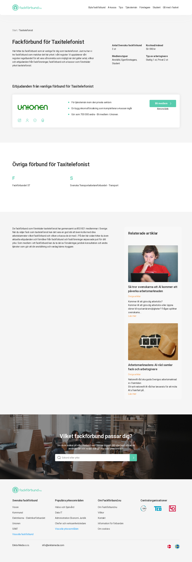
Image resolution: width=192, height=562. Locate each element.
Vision (15, 507)
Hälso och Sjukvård (64, 507)
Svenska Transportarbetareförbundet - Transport (94, 185)
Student (156, 7)
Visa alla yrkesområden (66, 528)
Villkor (101, 512)
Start (14, 30)
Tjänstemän (131, 7)
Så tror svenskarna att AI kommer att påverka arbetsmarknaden (152, 289)
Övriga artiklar (134, 296)
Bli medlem (163, 103)
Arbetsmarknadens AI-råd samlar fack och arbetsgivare (150, 367)
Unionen (16, 523)
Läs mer (132, 316)
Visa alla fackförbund (22, 534)
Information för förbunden (110, 523)
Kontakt (101, 518)
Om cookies (104, 528)
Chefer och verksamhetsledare (70, 523)
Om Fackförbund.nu (107, 507)
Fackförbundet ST (21, 185)
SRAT (15, 528)
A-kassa (112, 7)
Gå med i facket (170, 7)
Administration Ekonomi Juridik (70, 518)
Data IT (58, 512)
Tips (121, 7)
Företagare (144, 7)
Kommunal (17, 512)
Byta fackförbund (96, 7)
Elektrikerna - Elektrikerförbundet (28, 518)
